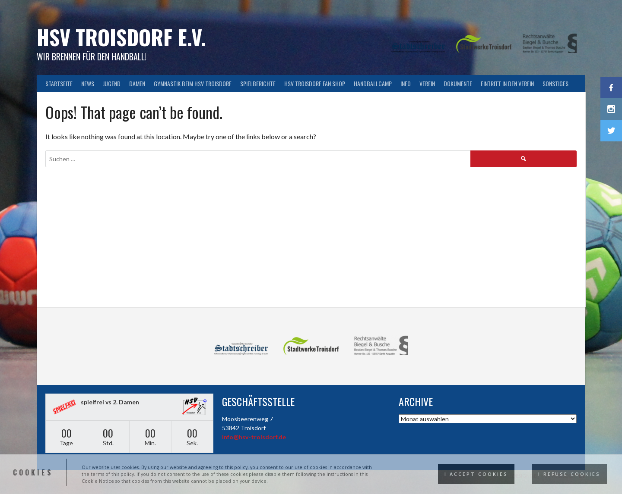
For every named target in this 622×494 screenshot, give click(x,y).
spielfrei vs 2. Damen (110, 402)
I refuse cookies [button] (569, 474)
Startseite (59, 83)
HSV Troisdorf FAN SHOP (314, 83)
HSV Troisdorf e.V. (121, 37)
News (87, 83)
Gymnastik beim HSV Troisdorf (193, 83)
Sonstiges (555, 83)
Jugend (112, 83)
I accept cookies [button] (476, 474)
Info (405, 83)
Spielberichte (258, 83)
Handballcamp (373, 83)
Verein (427, 83)
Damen (137, 83)
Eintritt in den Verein (507, 83)
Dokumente (458, 83)
